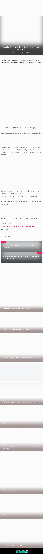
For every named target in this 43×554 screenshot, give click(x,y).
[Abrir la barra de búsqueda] (41, 14)
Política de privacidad (23, 552)
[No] (41, 550)
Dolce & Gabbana (6, 236)
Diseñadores (27, 52)
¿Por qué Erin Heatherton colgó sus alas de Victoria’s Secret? (21, 226)
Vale (17, 552)
